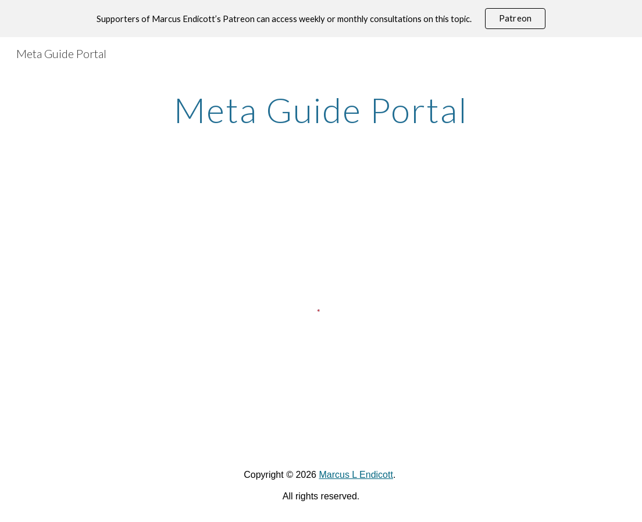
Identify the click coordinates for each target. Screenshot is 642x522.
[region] (321, 18)
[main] (321, 110)
